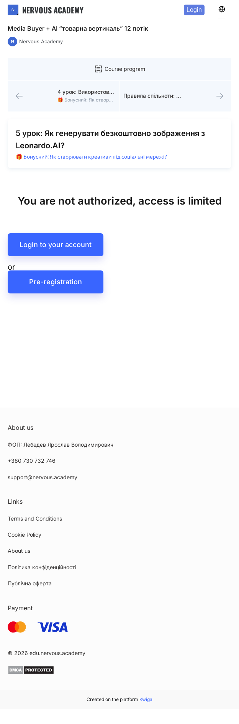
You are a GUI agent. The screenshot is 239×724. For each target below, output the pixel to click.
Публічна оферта (30, 583)
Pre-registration (55, 282)
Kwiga (145, 699)
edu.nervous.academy (57, 653)
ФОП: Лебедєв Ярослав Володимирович (60, 444)
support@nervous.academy (42, 477)
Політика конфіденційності (42, 567)
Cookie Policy (24, 534)
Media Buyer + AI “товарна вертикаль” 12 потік (78, 28)
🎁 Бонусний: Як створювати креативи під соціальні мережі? (91, 157)
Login (194, 10)
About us (19, 550)
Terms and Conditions (35, 518)
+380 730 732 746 (32, 460)
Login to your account (56, 245)
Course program (119, 69)
